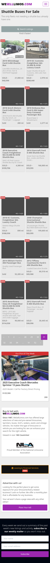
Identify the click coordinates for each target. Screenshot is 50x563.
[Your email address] (25, 546)
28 (25, 337)
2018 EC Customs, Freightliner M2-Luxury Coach (11, 219)
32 (4, 342)
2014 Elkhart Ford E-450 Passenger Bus (12, 261)
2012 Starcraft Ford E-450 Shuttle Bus (36, 302)
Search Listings (25, 29)
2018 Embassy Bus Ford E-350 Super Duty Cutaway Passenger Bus (36, 111)
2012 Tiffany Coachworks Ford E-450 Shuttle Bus (36, 262)
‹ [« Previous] (3, 337)
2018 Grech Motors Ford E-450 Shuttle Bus (12, 110)
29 (32, 337)
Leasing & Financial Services (25, 469)
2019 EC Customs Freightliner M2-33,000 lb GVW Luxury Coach (35, 64)
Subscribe (25, 554)
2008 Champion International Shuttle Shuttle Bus (36, 219)
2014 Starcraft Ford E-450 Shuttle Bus (36, 151)
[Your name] (25, 539)
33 (11, 342)
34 (17, 342)
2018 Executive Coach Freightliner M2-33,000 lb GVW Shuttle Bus (12, 153)
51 (29, 342)
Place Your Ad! (25, 507)
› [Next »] (40, 342)
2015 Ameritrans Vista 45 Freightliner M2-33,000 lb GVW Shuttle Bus (13, 305)
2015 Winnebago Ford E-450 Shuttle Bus (11, 62)
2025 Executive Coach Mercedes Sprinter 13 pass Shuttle (20, 384)
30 (38, 337)
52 (35, 342)
